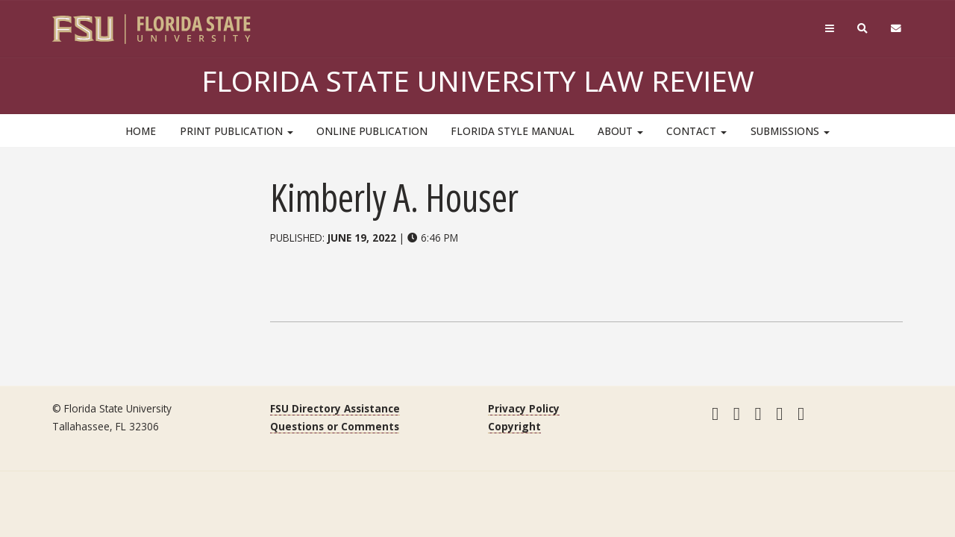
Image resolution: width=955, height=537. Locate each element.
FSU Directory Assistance (335, 408)
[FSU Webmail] (896, 29)
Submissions (790, 131)
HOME (140, 131)
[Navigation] (829, 29)
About (620, 131)
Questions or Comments (334, 426)
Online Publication (372, 131)
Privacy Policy (524, 408)
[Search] (863, 29)
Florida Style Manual (512, 131)
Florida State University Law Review (477, 80)
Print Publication (236, 131)
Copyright (514, 426)
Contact (696, 131)
